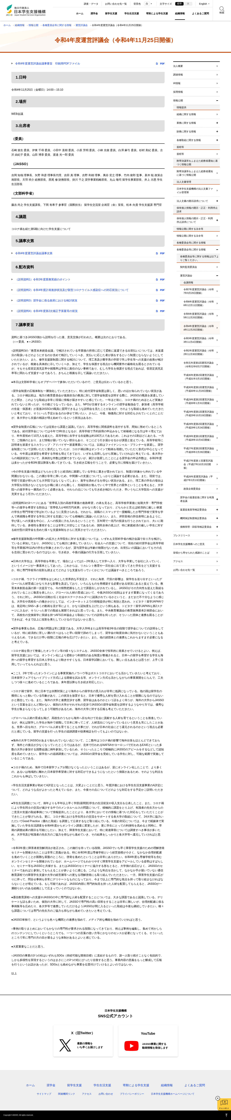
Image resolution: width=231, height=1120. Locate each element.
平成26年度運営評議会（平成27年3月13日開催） (198, 478)
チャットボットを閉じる (217, 1098)
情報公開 (33, 25)
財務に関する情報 (186, 131)
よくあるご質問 (200, 13)
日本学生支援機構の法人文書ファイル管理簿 (195, 190)
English (203, 3)
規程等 (180, 154)
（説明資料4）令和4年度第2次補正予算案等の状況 (46, 311)
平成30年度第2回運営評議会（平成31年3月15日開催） (199, 377)
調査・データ (91, 3)
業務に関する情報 (186, 122)
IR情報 (176, 83)
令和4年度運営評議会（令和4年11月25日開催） (199, 328)
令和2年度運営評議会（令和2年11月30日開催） (199, 352)
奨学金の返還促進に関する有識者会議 (197, 499)
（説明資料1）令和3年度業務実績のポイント (43, 279)
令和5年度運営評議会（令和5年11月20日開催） (199, 315)
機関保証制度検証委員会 (193, 518)
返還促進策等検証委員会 (193, 509)
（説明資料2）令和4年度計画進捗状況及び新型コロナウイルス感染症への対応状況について (72, 289)
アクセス (178, 561)
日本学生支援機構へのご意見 (189, 544)
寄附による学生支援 (157, 13)
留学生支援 (111, 13)
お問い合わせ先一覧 (116, 3)
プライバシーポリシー (132, 1093)
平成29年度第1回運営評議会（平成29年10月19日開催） (199, 413)
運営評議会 (82, 25)
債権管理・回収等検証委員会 (196, 526)
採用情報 (178, 91)
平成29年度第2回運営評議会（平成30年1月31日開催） (199, 401)
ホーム (79, 13)
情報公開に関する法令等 (190, 235)
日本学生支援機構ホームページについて (172, 1093)
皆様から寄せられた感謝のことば (191, 552)
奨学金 (94, 13)
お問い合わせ (106, 1093)
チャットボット (224, 1108)
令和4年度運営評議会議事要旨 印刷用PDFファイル (47, 63)
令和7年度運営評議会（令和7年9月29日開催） (199, 291)
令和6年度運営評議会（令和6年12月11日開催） (199, 303)
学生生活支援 (131, 13)
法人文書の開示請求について (192, 201)
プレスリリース (181, 535)
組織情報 (180, 13)
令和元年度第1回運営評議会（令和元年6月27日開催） (199, 364)
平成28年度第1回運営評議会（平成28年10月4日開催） (199, 438)
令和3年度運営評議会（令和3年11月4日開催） (199, 340)
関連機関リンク (66, 1093)
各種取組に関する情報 (189, 140)
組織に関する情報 (186, 114)
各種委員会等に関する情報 (56, 25)
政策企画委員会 (192, 488)
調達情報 (178, 74)
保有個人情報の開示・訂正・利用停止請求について (195, 220)
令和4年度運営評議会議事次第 (34, 253)
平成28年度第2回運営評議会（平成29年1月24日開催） (199, 426)
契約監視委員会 (188, 267)
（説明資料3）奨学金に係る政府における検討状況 (46, 300)
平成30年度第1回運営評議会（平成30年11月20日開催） (199, 389)
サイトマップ (44, 1093)
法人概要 (178, 66)
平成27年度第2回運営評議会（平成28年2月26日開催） (199, 450)
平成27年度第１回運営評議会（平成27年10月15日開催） (198, 464)
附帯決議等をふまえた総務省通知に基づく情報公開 (195, 173)
